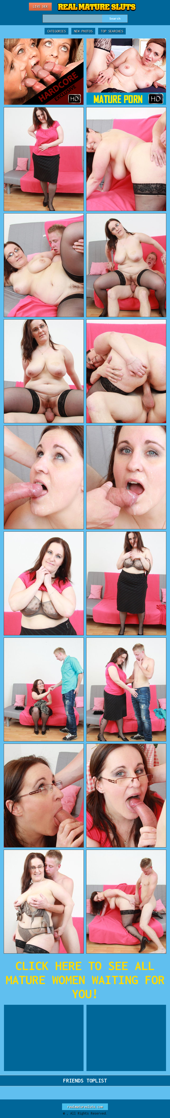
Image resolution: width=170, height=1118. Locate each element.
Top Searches (112, 31)
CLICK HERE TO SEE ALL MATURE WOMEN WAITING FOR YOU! (85, 980)
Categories (56, 31)
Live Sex (40, 6)
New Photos (83, 31)
